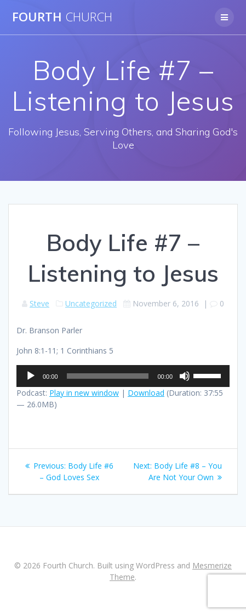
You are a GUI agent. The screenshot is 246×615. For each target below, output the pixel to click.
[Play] (30, 376)
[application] (123, 376)
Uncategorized (91, 303)
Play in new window (84, 393)
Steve (39, 303)
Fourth (62, 17)
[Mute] (184, 376)
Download (146, 393)
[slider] (108, 376)
